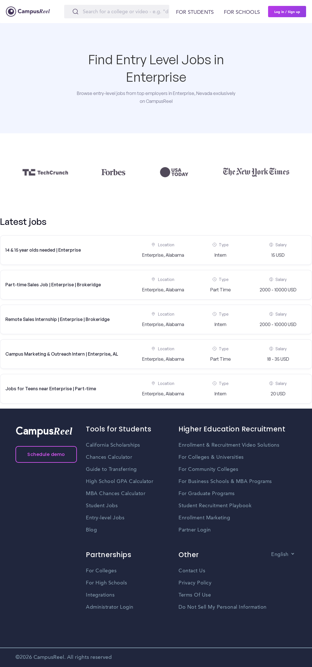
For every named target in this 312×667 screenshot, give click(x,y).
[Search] (116, 11)
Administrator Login (109, 607)
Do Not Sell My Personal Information (223, 607)
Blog (91, 530)
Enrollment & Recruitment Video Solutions (229, 445)
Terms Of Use (195, 595)
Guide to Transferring (111, 469)
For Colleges (101, 570)
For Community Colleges (208, 469)
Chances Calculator (109, 457)
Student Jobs (102, 505)
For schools (242, 12)
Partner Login (195, 530)
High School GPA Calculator (119, 481)
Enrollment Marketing (204, 517)
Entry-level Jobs (105, 517)
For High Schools (106, 583)
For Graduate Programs (207, 493)
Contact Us (192, 570)
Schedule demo (46, 454)
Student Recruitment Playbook (215, 505)
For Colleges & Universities (211, 457)
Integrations (100, 595)
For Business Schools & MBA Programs (225, 481)
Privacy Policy (195, 583)
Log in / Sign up (287, 11)
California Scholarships (113, 445)
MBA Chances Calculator (115, 493)
